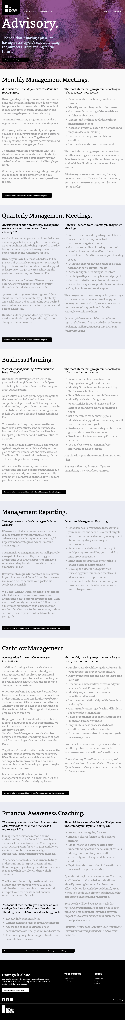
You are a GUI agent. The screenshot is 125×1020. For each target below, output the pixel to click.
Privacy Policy (118, 1000)
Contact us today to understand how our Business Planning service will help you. (32, 492)
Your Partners (46, 11)
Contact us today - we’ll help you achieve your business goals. (25, 195)
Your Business (30, 11)
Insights (107, 11)
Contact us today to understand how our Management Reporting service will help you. (34, 628)
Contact (117, 11)
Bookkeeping (69, 978)
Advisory (67, 981)
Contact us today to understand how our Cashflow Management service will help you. (34, 793)
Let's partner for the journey (14, 60)
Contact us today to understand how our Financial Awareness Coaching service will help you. (37, 951)
